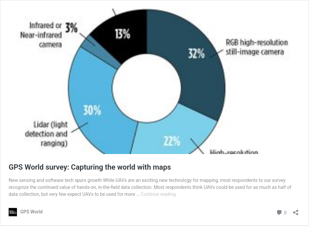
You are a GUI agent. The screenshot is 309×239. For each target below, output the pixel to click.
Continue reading (158, 194)
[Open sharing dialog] (295, 210)
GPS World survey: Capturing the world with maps (90, 167)
